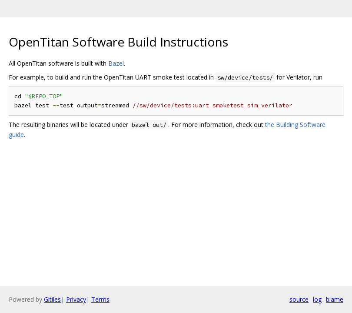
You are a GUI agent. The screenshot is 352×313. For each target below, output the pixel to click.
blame (334, 299)
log (317, 299)
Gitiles (52, 299)
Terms (100, 299)
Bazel (116, 63)
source (299, 299)
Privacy (76, 299)
